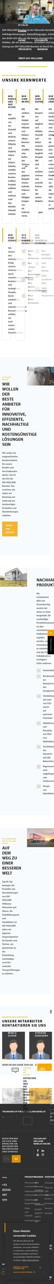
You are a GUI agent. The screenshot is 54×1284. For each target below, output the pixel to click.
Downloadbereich (30, 71)
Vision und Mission (10, 529)
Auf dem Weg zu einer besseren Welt (11, 860)
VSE (36, 1199)
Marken (42, 49)
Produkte (25, 49)
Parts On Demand (22, 11)
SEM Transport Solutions (39, 1186)
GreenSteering (40, 1195)
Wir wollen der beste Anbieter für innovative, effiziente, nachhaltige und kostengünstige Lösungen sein (19, 414)
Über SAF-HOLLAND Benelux (30, 60)
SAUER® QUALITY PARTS (39, 1213)
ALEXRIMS (39, 1204)
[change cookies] (27, 1267)
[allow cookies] (24, 1272)
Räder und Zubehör (29, 1212)
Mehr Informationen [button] (30, 1260)
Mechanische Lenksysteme (30, 1184)
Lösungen (41, 40)
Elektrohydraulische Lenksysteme (30, 1193)
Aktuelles (23, 25)
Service (21, 3)
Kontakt (22, 19)
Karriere (22, 31)
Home (22, 40)
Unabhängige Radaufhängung (30, 1201)
